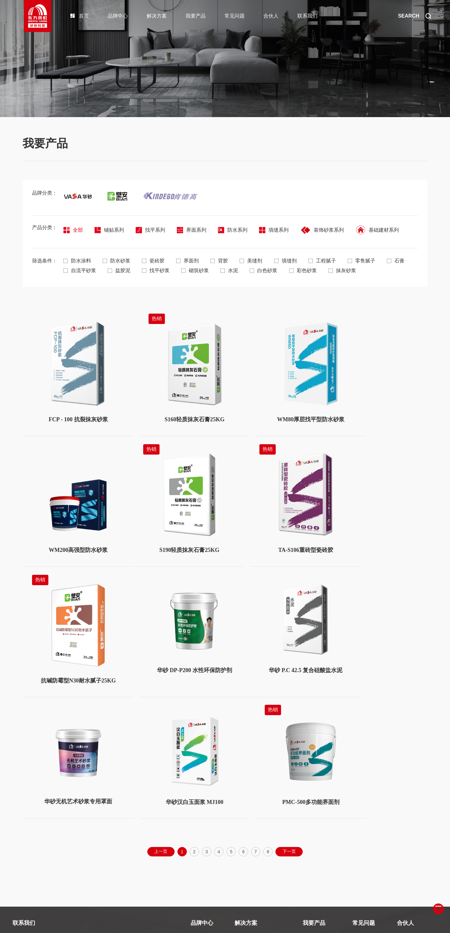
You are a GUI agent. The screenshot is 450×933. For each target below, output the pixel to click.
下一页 (291, 720)
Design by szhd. (224, 923)
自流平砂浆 (110, 270)
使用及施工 (364, 817)
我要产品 (196, 16)
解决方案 (157, 16)
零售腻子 (368, 260)
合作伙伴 (406, 817)
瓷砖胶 (155, 260)
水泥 (263, 270)
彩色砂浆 (338, 270)
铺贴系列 (110, 230)
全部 (73, 230)
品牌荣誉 (200, 829)
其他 (357, 829)
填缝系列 (278, 230)
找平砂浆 (188, 270)
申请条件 (406, 829)
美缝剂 (255, 260)
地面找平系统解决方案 (258, 841)
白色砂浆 (298, 270)
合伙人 (271, 16)
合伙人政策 (408, 804)
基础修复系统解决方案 (258, 853)
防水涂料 (77, 260)
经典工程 (200, 841)
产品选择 (361, 804)
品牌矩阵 (200, 817)
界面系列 (194, 230)
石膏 (72, 270)
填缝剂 (290, 260)
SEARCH (414, 16)
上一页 (159, 720)
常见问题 (235, 16)
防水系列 (236, 230)
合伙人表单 (408, 841)
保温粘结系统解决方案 (258, 829)
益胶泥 (150, 270)
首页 (79, 16)
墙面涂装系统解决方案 (258, 817)
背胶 (223, 260)
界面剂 (190, 260)
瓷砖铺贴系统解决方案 (258, 804)
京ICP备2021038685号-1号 (180, 923)
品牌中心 (118, 16)
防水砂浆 (117, 260)
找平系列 (152, 230)
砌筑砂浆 (228, 270)
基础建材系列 (383, 230)
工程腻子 (328, 260)
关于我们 (200, 804)
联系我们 (307, 16)
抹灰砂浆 (379, 270)
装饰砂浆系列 (327, 230)
